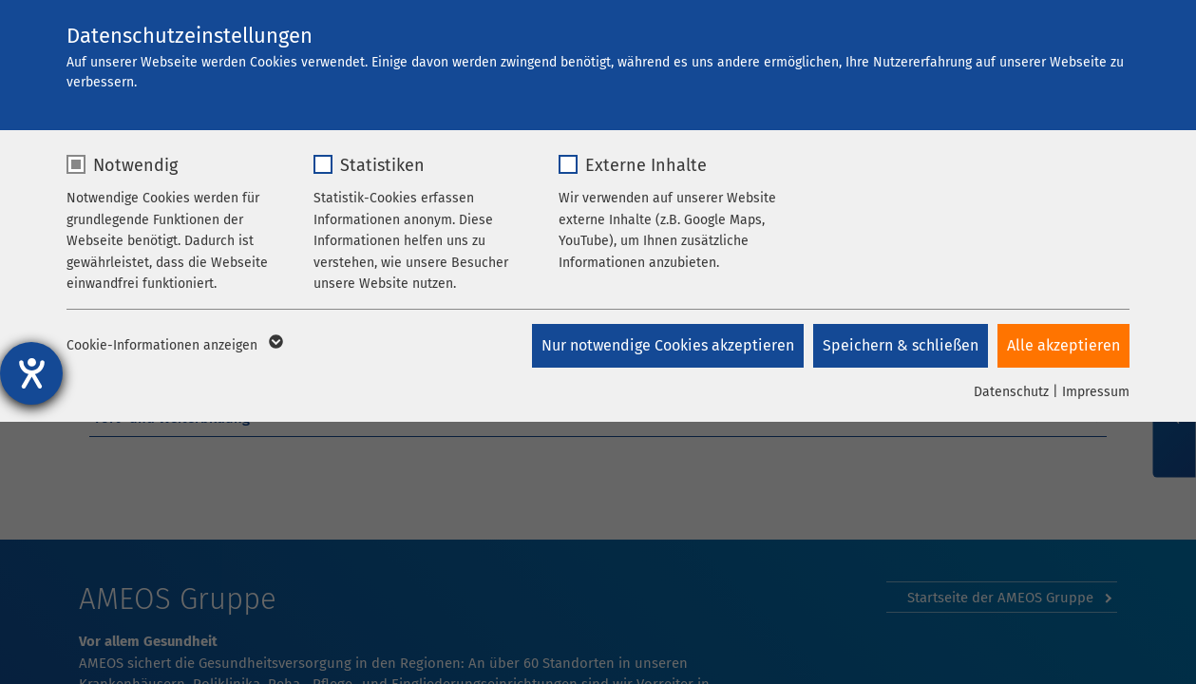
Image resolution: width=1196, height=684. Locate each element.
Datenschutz (1011, 392)
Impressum (1096, 392)
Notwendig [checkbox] (135, 165)
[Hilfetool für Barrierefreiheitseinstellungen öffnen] (31, 373)
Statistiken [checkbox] (382, 165)
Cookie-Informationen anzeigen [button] (173, 345)
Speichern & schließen (900, 345)
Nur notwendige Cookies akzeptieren (667, 345)
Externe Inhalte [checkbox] (646, 165)
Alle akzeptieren (1063, 345)
